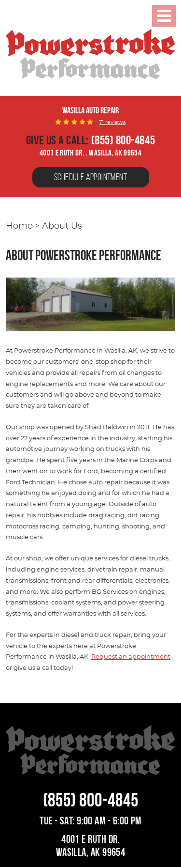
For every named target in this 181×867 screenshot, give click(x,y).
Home (19, 226)
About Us (62, 226)
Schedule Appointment (90, 177)
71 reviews (112, 122)
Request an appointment (130, 657)
